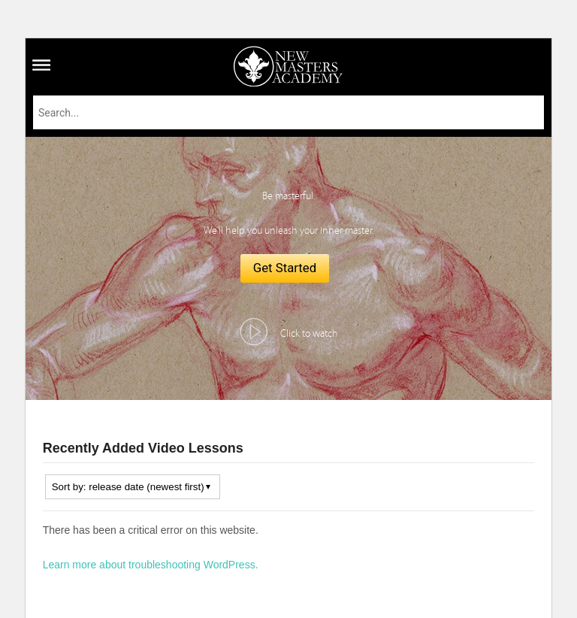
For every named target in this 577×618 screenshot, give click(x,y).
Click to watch (309, 334)
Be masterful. (288, 196)
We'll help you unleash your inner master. (288, 231)
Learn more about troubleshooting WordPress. (150, 565)
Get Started (285, 267)
